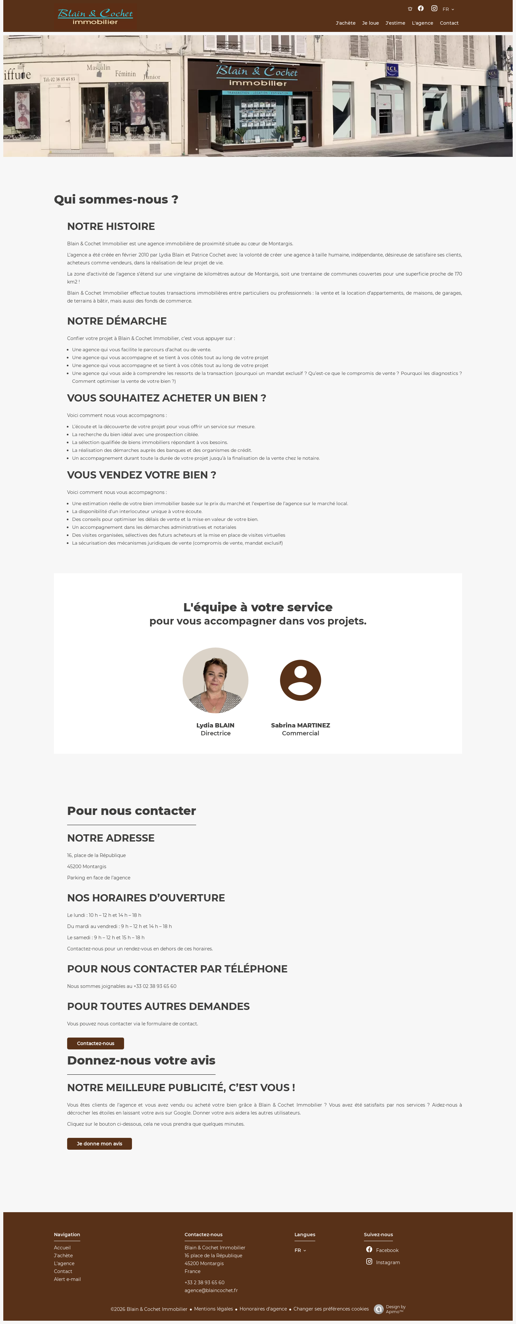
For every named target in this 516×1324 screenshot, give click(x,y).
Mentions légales (213, 1309)
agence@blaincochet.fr (211, 1290)
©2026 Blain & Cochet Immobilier (149, 1309)
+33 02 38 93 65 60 (155, 986)
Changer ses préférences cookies (331, 1309)
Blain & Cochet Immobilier (215, 1248)
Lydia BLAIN (215, 725)
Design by (388, 1309)
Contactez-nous (95, 1043)
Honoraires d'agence (263, 1309)
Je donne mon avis (99, 1144)
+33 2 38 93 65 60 (204, 1283)
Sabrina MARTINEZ (300, 725)
